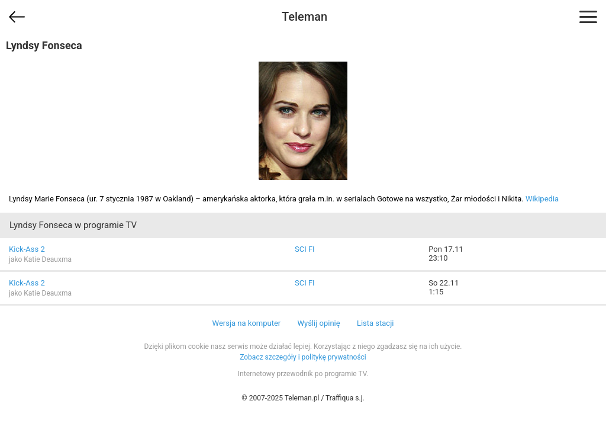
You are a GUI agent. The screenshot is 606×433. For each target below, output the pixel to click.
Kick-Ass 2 (27, 249)
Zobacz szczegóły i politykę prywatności (303, 357)
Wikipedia (542, 198)
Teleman (304, 16)
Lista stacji (375, 323)
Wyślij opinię (318, 323)
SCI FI (305, 249)
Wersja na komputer (246, 323)
